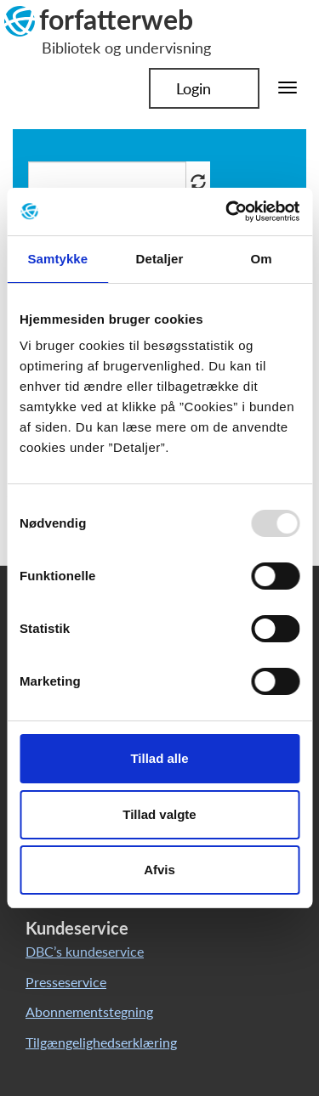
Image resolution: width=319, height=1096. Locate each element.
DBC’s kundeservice (85, 951)
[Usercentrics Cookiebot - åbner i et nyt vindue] (227, 212)
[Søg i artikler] (107, 181)
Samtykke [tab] (57, 258)
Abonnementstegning (89, 1011)
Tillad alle (159, 758)
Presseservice (66, 982)
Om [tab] (261, 258)
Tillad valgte (159, 814)
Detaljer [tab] (160, 258)
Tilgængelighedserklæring (101, 1042)
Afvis (159, 869)
